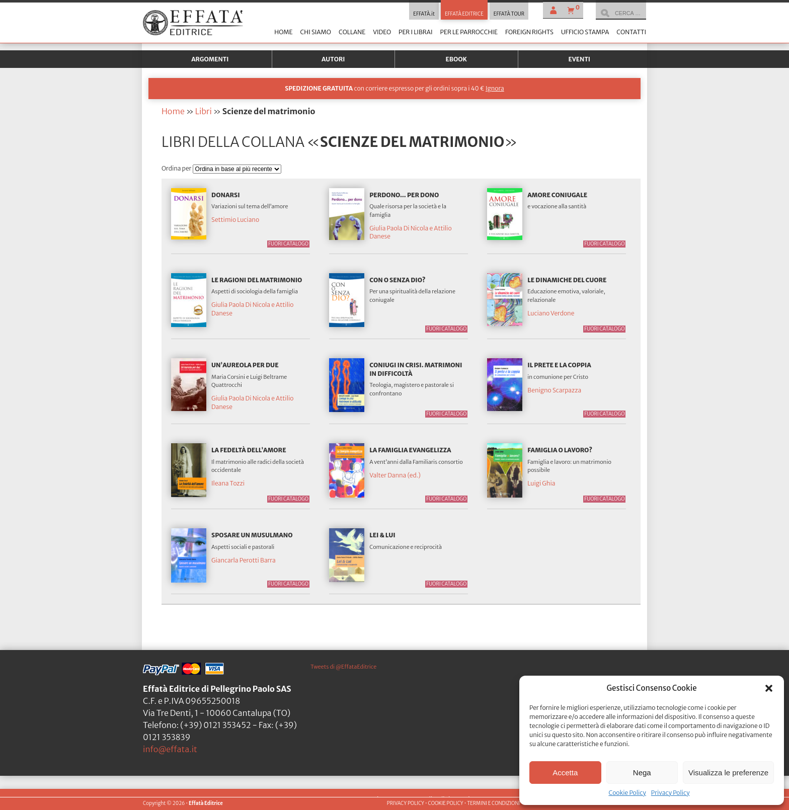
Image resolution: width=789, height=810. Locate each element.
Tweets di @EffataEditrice (343, 666)
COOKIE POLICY (445, 803)
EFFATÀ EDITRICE (464, 14)
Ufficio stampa (585, 32)
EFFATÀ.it (424, 14)
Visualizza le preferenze (728, 772)
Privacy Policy (670, 792)
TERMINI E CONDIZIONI (493, 803)
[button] (769, 688)
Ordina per (177, 168)
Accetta (565, 772)
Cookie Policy (627, 792)
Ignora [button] (495, 88)
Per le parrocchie (469, 32)
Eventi (579, 59)
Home (283, 32)
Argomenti (209, 59)
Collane (352, 32)
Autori (333, 59)
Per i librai (416, 32)
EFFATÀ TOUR (509, 14)
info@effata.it (170, 749)
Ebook (456, 59)
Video (382, 32)
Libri (203, 111)
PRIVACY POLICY (405, 803)
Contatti (631, 32)
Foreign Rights (529, 32)
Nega (642, 772)
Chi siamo (315, 32)
